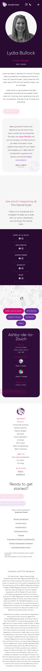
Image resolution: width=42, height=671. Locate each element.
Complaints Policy (21, 531)
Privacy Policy (21, 523)
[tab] (13, 311)
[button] (38, 4)
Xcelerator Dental (21, 512)
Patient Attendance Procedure (21, 543)
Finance (21, 535)
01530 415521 (21, 385)
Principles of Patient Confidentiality (21, 539)
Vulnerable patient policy (21, 547)
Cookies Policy (21, 527)
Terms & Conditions (21, 519)
